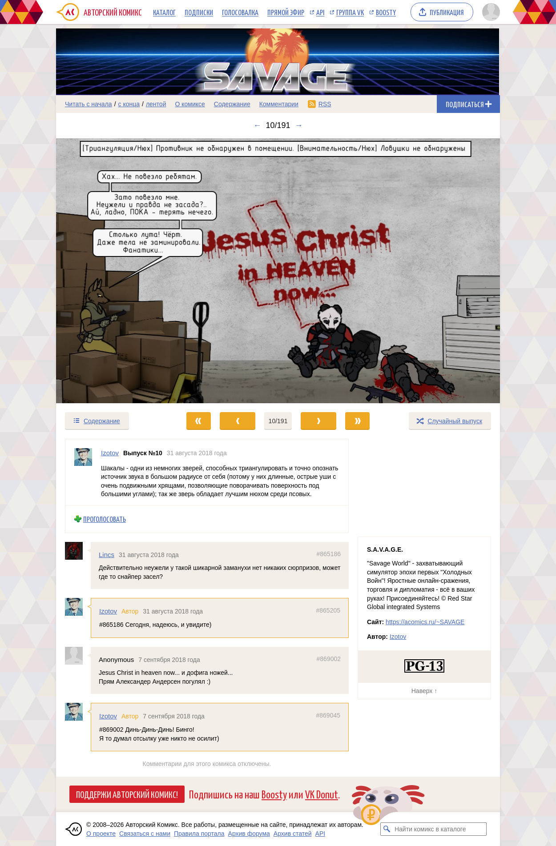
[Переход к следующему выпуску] (278, 270)
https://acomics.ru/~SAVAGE (425, 621)
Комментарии (278, 104)
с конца (129, 104)
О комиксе (190, 104)
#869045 (328, 715)
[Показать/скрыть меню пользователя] (489, 12)
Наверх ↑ (424, 690)
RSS (324, 104)
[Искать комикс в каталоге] (387, 829)
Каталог (164, 12)
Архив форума (249, 833)
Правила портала (199, 833)
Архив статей (293, 833)
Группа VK (350, 12)
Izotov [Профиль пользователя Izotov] (110, 453)
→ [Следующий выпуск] (299, 125)
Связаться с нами (144, 833)
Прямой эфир (285, 12)
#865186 (328, 553)
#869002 (328, 658)
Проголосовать (104, 519)
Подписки (199, 12)
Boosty (386, 12)
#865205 (328, 610)
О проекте (101, 833)
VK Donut (321, 794)
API (320, 12)
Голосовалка (240, 12)
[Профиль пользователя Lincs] (78, 551)
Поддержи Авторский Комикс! (127, 794)
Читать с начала (88, 104)
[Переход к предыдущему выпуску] (111, 270)
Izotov (108, 611)
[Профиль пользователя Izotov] (83, 472)
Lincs (106, 554)
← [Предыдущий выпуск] (257, 125)
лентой (156, 104)
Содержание (232, 104)
